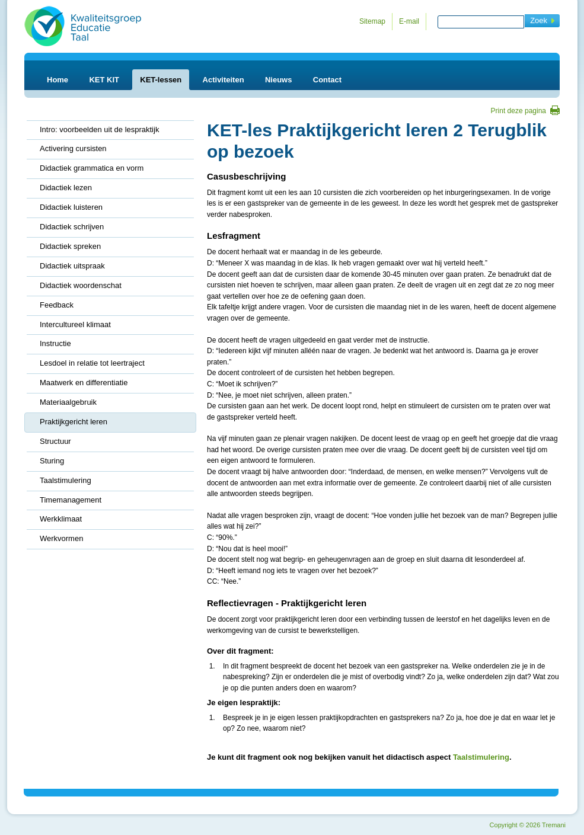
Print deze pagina (518, 111)
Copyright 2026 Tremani (528, 824)
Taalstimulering (481, 757)
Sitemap (372, 21)
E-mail (409, 21)
